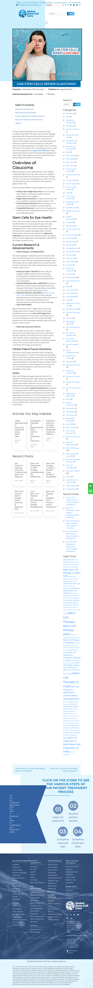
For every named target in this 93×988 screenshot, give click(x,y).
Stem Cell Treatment (73, 471)
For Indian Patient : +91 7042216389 (67, 3)
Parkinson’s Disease (73, 376)
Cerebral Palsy (71, 180)
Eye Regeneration (72, 248)
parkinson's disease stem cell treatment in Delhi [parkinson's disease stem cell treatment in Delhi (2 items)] (71, 596)
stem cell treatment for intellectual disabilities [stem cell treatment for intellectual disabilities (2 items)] (70, 719)
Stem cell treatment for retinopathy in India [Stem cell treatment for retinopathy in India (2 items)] (71, 730)
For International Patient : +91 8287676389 (35, 3)
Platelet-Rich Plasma (73, 382)
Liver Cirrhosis (71, 290)
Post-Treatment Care (73, 388)
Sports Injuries (71, 427)
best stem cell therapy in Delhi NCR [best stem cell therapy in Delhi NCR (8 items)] (72, 572)
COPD (68, 193)
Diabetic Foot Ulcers (73, 211)
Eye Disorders (71, 241)
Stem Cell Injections (73, 436)
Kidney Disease (71, 277)
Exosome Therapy (72, 235)
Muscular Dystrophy (73, 312)
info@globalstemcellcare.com (30, 5)
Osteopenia (70, 361)
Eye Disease (70, 238)
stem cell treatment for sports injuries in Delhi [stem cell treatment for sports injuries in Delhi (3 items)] (71, 735)
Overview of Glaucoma (24, 109)
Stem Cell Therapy (72, 448)
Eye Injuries (70, 245)
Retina (68, 399)
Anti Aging (70, 126)
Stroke (68, 477)
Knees (68, 286)
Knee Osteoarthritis (73, 281)
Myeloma (69, 318)
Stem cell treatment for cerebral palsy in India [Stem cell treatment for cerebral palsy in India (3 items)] (71, 706)
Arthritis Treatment (72, 129)
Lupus (68, 300)
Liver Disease (70, 293)
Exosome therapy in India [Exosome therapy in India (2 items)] (70, 581)
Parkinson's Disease (73, 365)
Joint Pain (69, 274)
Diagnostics (70, 226)
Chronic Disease (71, 184)
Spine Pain (69, 424)
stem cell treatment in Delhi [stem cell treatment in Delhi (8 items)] (70, 741)
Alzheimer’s (70, 113)
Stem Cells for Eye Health (25, 113)
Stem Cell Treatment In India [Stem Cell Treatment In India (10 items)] (71, 748)
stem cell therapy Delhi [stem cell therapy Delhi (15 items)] (69, 630)
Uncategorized (71, 489)
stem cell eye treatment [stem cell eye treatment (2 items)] (72, 598)
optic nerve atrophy (73, 327)
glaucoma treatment (41, 150)
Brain (68, 152)
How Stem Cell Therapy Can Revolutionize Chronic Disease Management (71, 546)
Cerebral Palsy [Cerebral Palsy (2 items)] (72, 576)
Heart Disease (71, 262)
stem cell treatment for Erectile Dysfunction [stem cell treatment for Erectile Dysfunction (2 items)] (70, 711)
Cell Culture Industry (73, 175)
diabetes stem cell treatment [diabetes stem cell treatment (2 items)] (71, 579)
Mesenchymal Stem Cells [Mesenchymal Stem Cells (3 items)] (71, 583)
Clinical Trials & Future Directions (29, 120)
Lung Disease (70, 297)
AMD (68, 117)
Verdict (18, 123)
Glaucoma (69, 255)
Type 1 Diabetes (71, 486)
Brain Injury (70, 162)
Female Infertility (72, 252)
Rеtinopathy (70, 412)
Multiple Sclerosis (72, 309)
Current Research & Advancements (29, 116)
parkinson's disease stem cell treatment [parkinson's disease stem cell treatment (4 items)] (71, 590)
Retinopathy (70, 408)
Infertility (69, 265)
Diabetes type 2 (71, 208)
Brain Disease (71, 159)
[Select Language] (54, 5)
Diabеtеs (69, 222)
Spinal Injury (70, 415)
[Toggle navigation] (46, 23)
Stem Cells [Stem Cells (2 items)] (71, 610)
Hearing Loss (70, 258)
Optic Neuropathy (72, 344)
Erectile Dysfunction (73, 229)
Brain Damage (71, 155)
